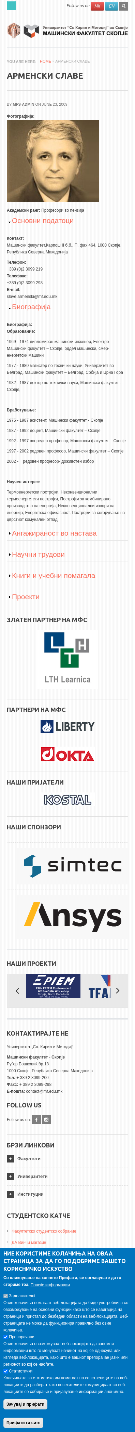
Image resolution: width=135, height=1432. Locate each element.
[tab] (67, 1158)
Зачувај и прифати (25, 1409)
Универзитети (32, 1176)
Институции (30, 1194)
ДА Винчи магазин (29, 1242)
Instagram (46, 1119)
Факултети (29, 1158)
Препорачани (21, 1342)
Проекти (26, 597)
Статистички (20, 1376)
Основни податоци (43, 220)
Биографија (31, 307)
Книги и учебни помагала (53, 575)
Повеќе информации (50, 1290)
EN (112, 6)
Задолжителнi (22, 1301)
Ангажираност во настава (54, 533)
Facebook (36, 1119)
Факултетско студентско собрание (44, 1231)
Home (45, 61)
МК (97, 6)
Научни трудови (38, 554)
